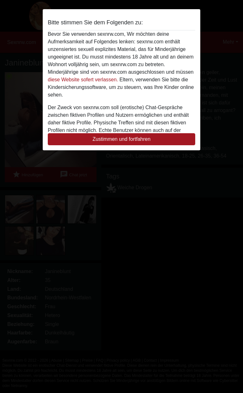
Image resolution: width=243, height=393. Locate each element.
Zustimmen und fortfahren (121, 139)
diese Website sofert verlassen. (83, 79)
